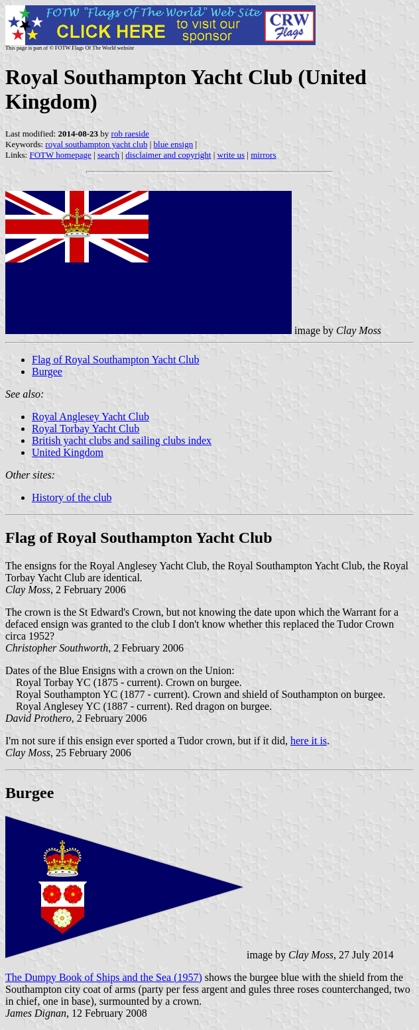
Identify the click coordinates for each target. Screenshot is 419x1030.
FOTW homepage (60, 155)
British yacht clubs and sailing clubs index (121, 440)
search (108, 155)
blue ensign (174, 144)
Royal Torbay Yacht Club (85, 428)
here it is (308, 740)
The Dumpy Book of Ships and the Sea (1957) (103, 977)
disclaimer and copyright (168, 155)
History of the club (71, 497)
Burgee (47, 371)
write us (231, 155)
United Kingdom (67, 452)
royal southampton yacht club (96, 144)
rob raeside (130, 134)
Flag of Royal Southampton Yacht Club (115, 359)
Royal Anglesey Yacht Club (90, 416)
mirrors (263, 155)
